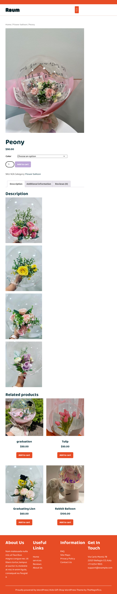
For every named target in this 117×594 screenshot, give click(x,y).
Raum (12, 10)
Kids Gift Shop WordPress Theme (67, 590)
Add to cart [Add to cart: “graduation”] (24, 455)
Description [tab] (16, 184)
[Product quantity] (9, 164)
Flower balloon (20, 24)
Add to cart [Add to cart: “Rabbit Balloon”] (65, 522)
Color (8, 156)
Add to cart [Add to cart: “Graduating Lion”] (24, 522)
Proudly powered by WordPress (32, 590)
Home (8, 24)
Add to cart (23, 164)
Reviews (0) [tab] (61, 184)
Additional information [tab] (39, 184)
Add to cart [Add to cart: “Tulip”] (65, 455)
